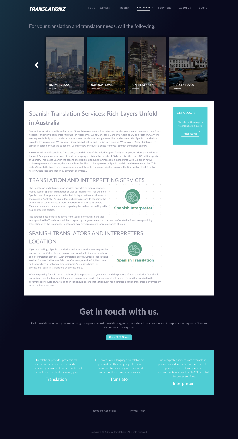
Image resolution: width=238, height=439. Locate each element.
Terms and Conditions (104, 411)
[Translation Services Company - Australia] (47, 9)
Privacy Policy (137, 411)
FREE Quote (190, 134)
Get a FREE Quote (119, 337)
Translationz (120, 432)
